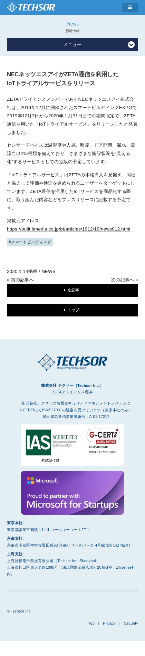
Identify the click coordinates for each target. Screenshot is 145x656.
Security (131, 623)
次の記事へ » (124, 279)
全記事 (73, 290)
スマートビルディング (31, 242)
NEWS (48, 271)
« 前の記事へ (20, 279)
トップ (73, 310)
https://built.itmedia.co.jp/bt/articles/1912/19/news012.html (68, 229)
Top (91, 623)
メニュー (99, 45)
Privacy (109, 623)
